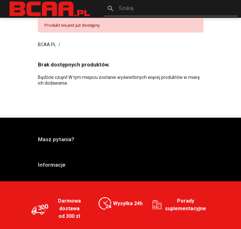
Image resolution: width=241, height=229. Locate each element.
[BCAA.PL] (50, 8)
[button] (171, 9)
